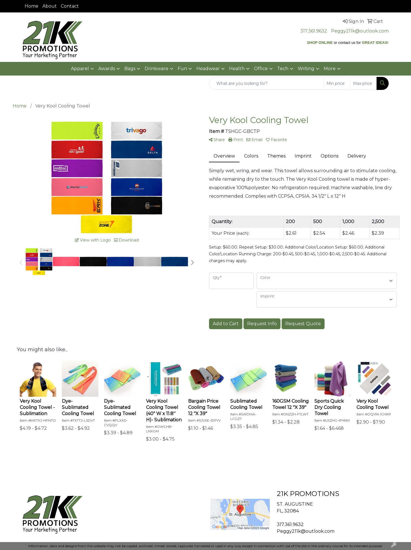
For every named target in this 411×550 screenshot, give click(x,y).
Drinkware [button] (156, 68)
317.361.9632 (313, 31)
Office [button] (261, 68)
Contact (70, 6)
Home (31, 6)
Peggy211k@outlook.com (360, 31)
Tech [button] (282, 68)
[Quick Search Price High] (363, 83)
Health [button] (237, 68)
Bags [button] (129, 68)
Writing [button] (306, 68)
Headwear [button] (208, 68)
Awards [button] (106, 68)
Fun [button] (182, 68)
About (49, 6)
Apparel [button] (80, 68)
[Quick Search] (266, 83)
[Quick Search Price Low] (336, 83)
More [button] (330, 68)
